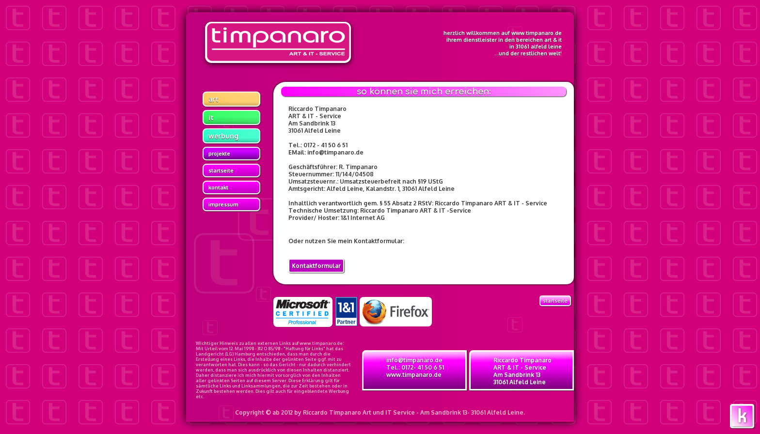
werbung (223, 136)
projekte (219, 153)
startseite (221, 170)
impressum (223, 204)
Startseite (555, 301)
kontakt (218, 187)
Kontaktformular (316, 265)
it (211, 117)
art (213, 99)
